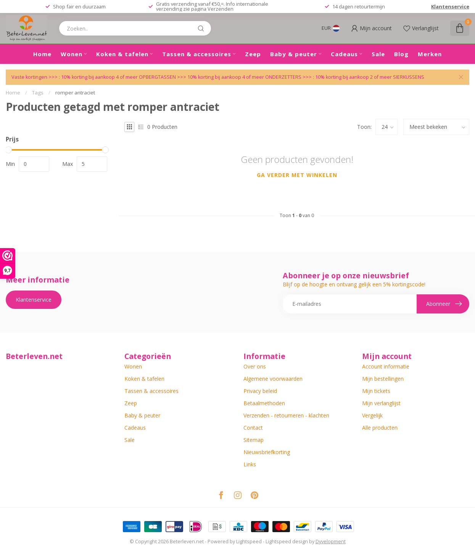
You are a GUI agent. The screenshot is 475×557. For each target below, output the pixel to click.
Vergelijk (372, 415)
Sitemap (253, 439)
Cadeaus (344, 54)
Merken (430, 54)
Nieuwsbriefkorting (266, 452)
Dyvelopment (331, 541)
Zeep (253, 54)
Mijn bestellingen (383, 378)
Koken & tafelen (122, 54)
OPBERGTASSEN (157, 77)
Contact (253, 427)
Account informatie (385, 366)
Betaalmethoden (264, 403)
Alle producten (380, 427)
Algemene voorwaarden (273, 378)
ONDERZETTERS (283, 77)
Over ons (254, 366)
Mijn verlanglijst (381, 403)
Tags (37, 92)
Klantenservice (450, 6)
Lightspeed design (287, 541)
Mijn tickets (376, 391)
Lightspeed (249, 541)
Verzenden (220, 8)
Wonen (71, 54)
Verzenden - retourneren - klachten (286, 415)
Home (42, 54)
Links (249, 464)
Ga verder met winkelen (297, 175)
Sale (378, 54)
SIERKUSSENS (408, 77)
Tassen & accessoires (196, 54)
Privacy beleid (260, 391)
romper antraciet (75, 92)
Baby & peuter (293, 54)
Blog (401, 54)
